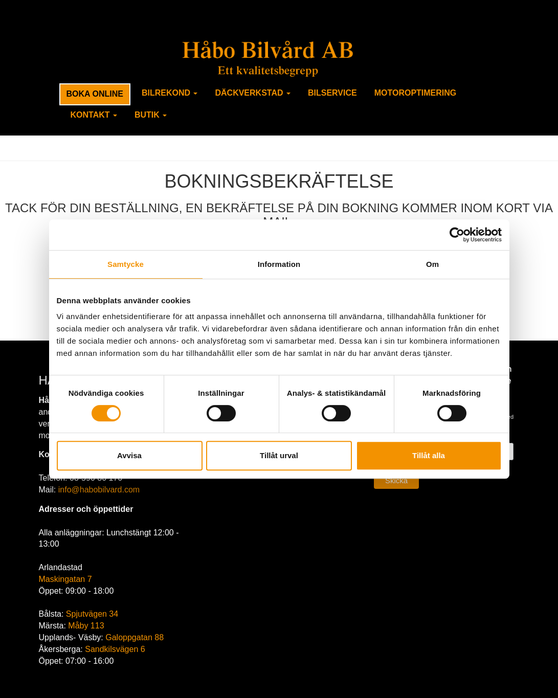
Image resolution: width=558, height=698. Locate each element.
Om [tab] (432, 264)
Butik (151, 114)
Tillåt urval (279, 455)
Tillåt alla (428, 455)
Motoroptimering (415, 92)
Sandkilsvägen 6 (115, 649)
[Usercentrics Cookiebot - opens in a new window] (457, 234)
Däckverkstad (252, 92)
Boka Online (94, 93)
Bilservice (332, 92)
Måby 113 (86, 625)
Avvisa (129, 455)
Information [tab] (279, 264)
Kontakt (94, 114)
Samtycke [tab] (125, 264)
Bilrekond (170, 92)
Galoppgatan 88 (134, 637)
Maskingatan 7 (65, 579)
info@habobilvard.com (99, 489)
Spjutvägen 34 (92, 614)
